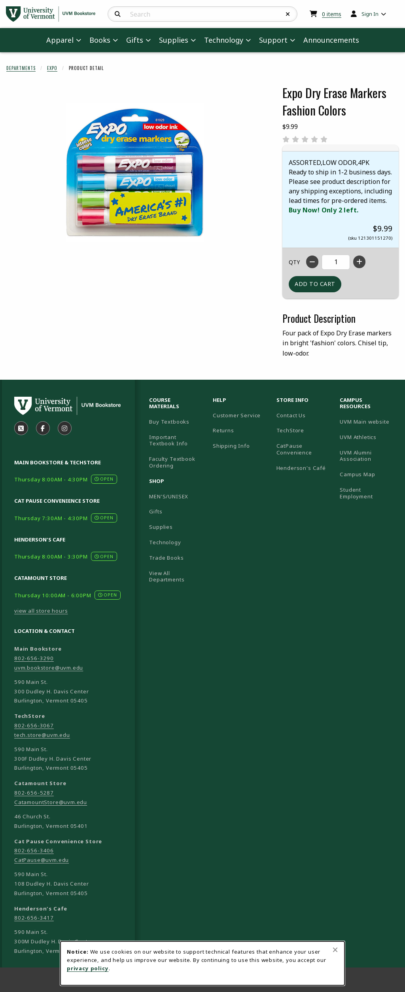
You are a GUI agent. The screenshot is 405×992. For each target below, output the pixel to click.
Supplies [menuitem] (173, 40)
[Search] (117, 14)
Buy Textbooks (169, 421)
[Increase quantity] (359, 262)
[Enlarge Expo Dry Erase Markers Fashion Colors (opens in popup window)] (135, 172)
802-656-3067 (34, 725)
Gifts (155, 511)
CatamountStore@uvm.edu (50, 802)
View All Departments (166, 576)
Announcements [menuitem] (331, 40)
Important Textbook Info (168, 440)
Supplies (161, 526)
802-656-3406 (34, 850)
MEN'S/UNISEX (168, 496)
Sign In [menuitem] (370, 13)
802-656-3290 (34, 658)
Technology (165, 542)
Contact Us (291, 415)
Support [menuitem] (273, 40)
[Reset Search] (288, 14)
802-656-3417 (34, 917)
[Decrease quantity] (312, 262)
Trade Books (166, 557)
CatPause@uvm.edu (41, 859)
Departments (21, 68)
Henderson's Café (301, 467)
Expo (52, 68)
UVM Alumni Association (368, 456)
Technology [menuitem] (223, 40)
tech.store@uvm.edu (42, 734)
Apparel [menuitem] (60, 40)
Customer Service (237, 415)
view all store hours (41, 610)
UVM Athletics (368, 437)
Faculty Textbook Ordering (172, 462)
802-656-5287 (34, 792)
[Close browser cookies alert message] (335, 950)
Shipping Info (231, 445)
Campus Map (368, 474)
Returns (223, 430)
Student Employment (368, 493)
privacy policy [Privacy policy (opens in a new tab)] (88, 968)
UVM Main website (368, 421)
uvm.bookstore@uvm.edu (48, 667)
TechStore (290, 430)
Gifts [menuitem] (134, 40)
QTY (294, 262)
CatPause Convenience (294, 449)
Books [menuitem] (99, 40)
